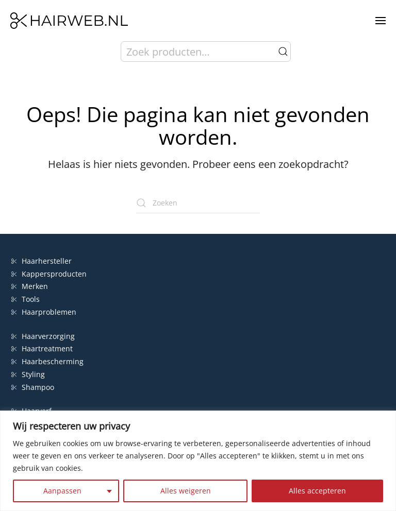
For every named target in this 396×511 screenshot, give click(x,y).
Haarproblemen (43, 312)
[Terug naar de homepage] (69, 20)
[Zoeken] (198, 203)
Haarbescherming (47, 361)
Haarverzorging (43, 336)
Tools (25, 299)
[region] (198, 461)
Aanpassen (62, 491)
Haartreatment (42, 348)
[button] (380, 20)
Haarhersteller (41, 261)
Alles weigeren (185, 491)
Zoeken (283, 51)
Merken (29, 286)
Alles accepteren (317, 491)
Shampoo (32, 387)
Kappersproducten (49, 274)
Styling (28, 374)
